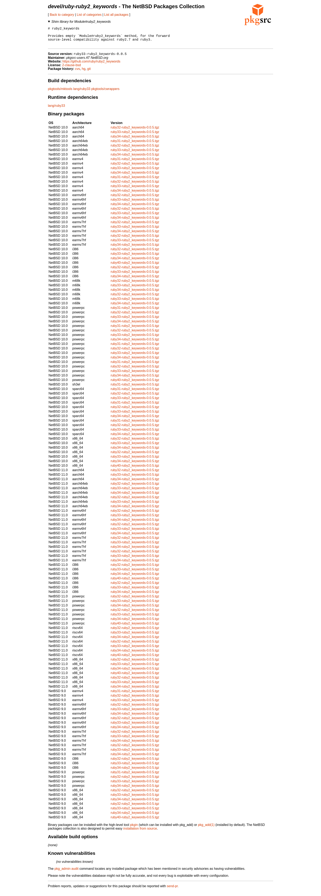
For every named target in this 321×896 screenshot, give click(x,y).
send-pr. (173, 891)
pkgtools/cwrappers (105, 93)
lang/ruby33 (81, 93)
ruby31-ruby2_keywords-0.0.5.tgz (135, 145)
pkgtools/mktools (60, 93)
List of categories (89, 14)
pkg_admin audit (66, 873)
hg (83, 73)
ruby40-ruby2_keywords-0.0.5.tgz (135, 267)
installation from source (140, 833)
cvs (77, 73)
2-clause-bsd (71, 70)
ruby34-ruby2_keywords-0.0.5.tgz (135, 141)
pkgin (134, 829)
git (89, 73)
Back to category (62, 14)
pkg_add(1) (206, 829)
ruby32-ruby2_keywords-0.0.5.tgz (135, 132)
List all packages (116, 14)
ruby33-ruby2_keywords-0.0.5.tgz (135, 136)
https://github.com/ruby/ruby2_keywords (91, 66)
